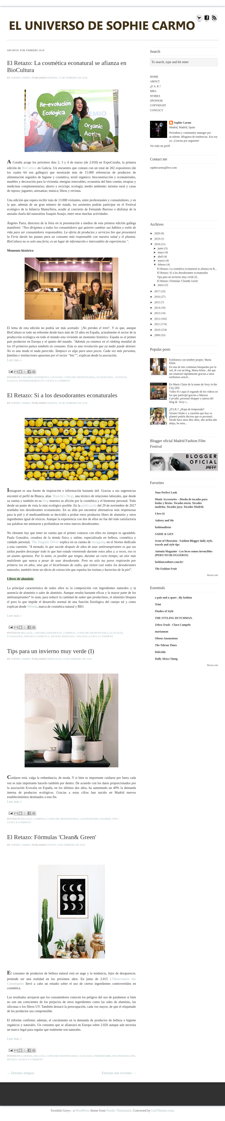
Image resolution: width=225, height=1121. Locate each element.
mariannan (161, 631)
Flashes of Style (164, 611)
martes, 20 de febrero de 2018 (67, 402)
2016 (157, 296)
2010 (157, 329)
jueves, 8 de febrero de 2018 (66, 844)
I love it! (160, 513)
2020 (157, 233)
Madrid (105, 818)
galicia (12, 380)
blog (46, 501)
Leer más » (14, 360)
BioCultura (29, 168)
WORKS (155, 96)
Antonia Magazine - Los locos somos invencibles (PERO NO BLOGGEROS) (183, 553)
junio (161, 248)
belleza (26, 632)
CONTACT (156, 110)
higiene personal (63, 636)
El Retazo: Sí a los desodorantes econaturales (62, 395)
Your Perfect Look (166, 492)
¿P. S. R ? (155, 86)
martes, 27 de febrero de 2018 (67, 77)
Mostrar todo (212, 575)
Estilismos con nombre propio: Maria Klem (190, 361)
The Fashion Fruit (166, 568)
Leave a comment (58, 380)
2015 (157, 302)
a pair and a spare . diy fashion (173, 597)
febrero (162, 264)
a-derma (27, 1055)
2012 (157, 318)
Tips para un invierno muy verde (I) (50, 651)
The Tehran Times (166, 645)
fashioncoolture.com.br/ (169, 562)
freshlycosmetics (37, 636)
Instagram (98, 542)
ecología (116, 632)
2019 (157, 238)
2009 (157, 335)
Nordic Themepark (118, 1110)
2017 (157, 291)
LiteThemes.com (162, 1110)
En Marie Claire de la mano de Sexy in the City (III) (193, 386)
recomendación (123, 1055)
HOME (154, 76)
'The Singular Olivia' (45, 542)
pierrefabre (102, 1055)
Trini (158, 604)
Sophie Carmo (21, 77)
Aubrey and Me (164, 520)
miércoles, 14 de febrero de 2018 (69, 658)
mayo (161, 252)
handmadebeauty (31, 380)
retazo (12, 1059)
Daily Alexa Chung (166, 658)
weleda (82, 636)
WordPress (82, 1110)
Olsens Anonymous (166, 638)
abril (160, 256)
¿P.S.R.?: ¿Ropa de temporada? (186, 409)
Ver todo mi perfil (160, 146)
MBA (153, 91)
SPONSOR (156, 100)
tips (114, 818)
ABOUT (155, 81)
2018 (157, 244)
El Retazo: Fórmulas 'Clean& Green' (51, 837)
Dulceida (160, 652)
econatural (105, 377)
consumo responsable (79, 377)
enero (161, 285)
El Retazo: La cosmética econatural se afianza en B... (187, 268)
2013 (157, 313)
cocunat (56, 377)
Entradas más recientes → (119, 1073)
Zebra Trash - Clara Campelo (173, 624)
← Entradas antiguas (20, 1073)
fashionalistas (163, 527)
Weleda (32, 606)
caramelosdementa (35, 377)
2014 (157, 307)
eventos (121, 377)
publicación (89, 505)
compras (69, 632)
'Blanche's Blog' (62, 496)
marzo (161, 260)
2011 (157, 324)
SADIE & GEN (164, 534)
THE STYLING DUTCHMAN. (173, 618)
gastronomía (89, 818)
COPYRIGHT (158, 105)
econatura (15, 636)
